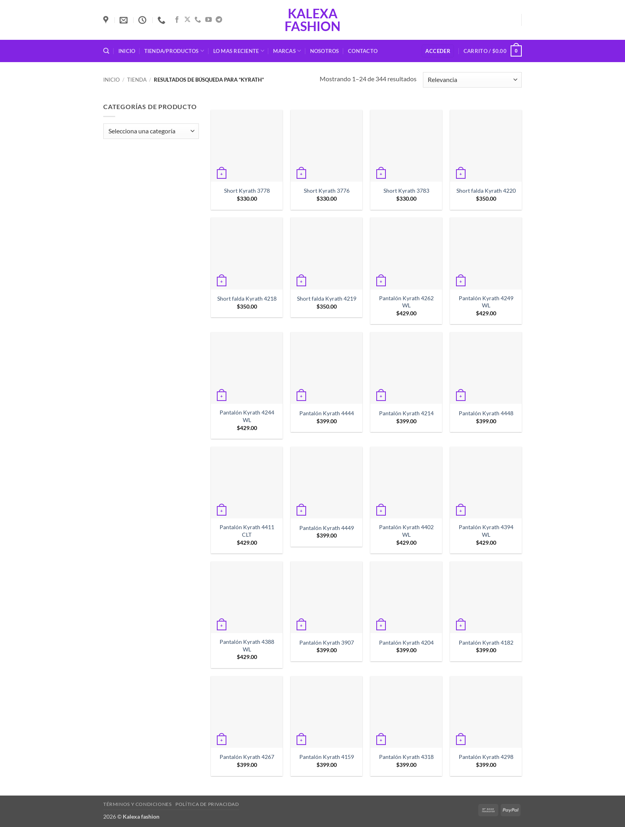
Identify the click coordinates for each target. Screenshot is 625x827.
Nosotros (324, 51)
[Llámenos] (198, 19)
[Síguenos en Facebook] (177, 19)
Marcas (287, 51)
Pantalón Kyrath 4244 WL (247, 416)
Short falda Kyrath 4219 (326, 298)
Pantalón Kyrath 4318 (406, 756)
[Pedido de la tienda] (472, 80)
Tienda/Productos (174, 51)
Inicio (127, 51)
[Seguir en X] (187, 19)
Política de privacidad (207, 804)
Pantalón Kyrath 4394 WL (486, 531)
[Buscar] (106, 51)
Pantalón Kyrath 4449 (326, 527)
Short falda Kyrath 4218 (247, 298)
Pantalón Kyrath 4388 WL (247, 645)
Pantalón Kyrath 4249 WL (486, 302)
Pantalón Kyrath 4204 (406, 642)
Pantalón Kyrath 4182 (486, 642)
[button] (438, 51)
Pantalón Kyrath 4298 (486, 756)
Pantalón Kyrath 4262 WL (406, 302)
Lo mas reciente (238, 51)
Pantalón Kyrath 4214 (406, 413)
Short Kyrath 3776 (327, 190)
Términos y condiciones (137, 804)
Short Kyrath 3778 (247, 190)
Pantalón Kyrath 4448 (486, 413)
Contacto (362, 51)
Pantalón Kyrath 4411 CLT (247, 531)
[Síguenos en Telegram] (219, 19)
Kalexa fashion (312, 20)
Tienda (137, 79)
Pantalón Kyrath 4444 (326, 413)
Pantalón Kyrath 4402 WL (406, 531)
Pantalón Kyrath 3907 (326, 642)
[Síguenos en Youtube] (208, 19)
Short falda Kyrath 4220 (486, 190)
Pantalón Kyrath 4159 (326, 756)
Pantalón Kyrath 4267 (247, 756)
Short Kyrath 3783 (406, 190)
